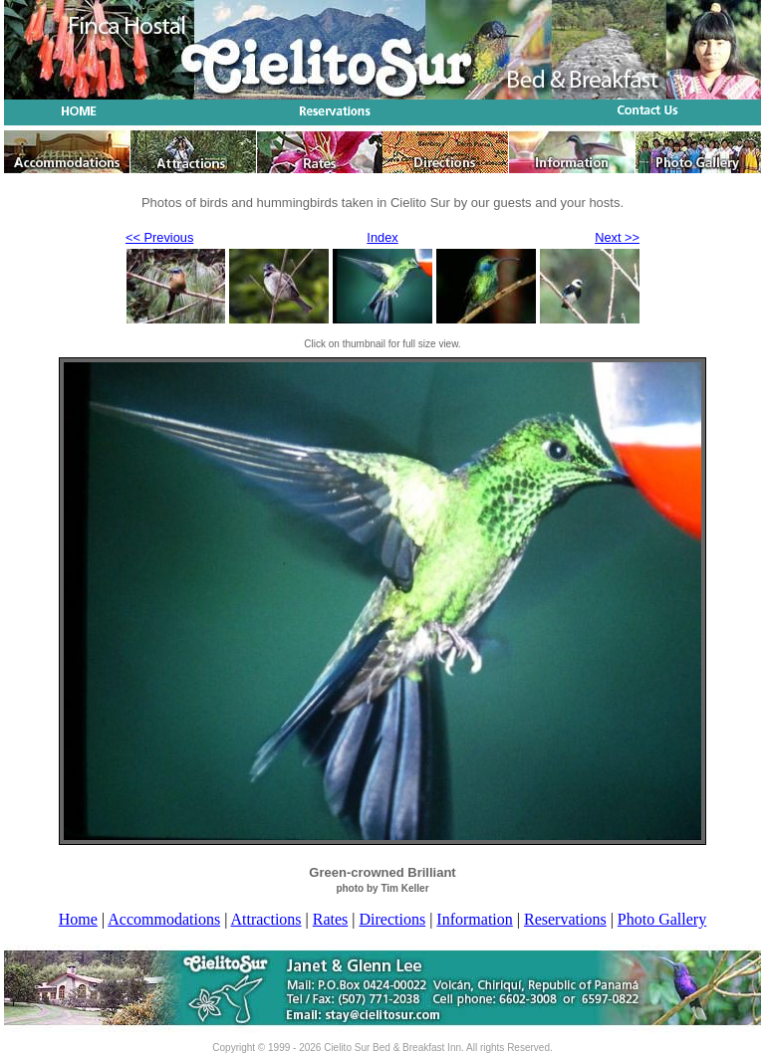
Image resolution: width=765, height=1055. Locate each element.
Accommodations (164, 919)
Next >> (617, 237)
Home (78, 919)
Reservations (565, 919)
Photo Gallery (662, 919)
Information (474, 919)
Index (382, 237)
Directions (393, 919)
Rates (331, 919)
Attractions (265, 919)
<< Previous (159, 237)
